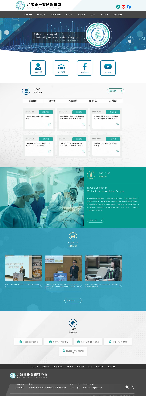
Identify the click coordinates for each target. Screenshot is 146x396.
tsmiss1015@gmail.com (92, 388)
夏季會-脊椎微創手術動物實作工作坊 (38, 115)
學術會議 (81, 14)
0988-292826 (88, 384)
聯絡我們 (118, 14)
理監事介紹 (56, 14)
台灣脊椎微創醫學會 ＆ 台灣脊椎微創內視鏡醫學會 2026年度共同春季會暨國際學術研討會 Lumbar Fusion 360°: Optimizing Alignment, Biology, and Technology (106, 115)
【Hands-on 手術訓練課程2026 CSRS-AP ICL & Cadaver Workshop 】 (38, 142)
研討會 (69, 14)
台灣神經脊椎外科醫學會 (87, 340)
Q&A (93, 14)
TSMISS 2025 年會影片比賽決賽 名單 (105, 142)
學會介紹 (41, 14)
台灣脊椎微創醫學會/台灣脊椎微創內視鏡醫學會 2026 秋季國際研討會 (72, 115)
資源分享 (104, 14)
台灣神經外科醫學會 (118, 340)
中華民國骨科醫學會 (28, 340)
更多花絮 (71, 301)
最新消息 (28, 14)
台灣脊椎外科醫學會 (58, 340)
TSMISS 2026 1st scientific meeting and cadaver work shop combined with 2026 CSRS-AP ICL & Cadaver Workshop (71, 142)
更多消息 (113, 91)
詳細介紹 (93, 218)
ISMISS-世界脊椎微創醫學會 (73, 350)
